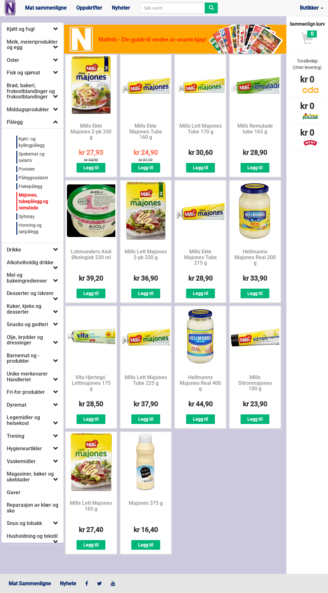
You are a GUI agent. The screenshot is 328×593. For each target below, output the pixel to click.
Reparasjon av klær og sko (32, 508)
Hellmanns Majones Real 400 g (200, 383)
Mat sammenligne (46, 8)
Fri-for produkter (26, 392)
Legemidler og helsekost (23, 420)
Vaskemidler (21, 461)
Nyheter (121, 8)
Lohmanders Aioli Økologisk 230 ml (91, 254)
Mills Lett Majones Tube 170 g (200, 129)
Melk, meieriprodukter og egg (32, 45)
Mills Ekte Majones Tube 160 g (145, 131)
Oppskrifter (89, 8)
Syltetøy (27, 216)
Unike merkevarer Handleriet (27, 377)
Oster (13, 60)
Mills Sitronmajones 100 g (255, 383)
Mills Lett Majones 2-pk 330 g (146, 254)
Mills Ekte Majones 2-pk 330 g (90, 131)
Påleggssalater (33, 177)
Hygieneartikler (24, 448)
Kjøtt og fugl (21, 29)
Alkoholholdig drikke (30, 262)
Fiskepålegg (30, 186)
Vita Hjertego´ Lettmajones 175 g (91, 383)
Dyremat (16, 405)
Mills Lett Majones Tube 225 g (146, 380)
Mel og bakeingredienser (27, 278)
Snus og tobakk (24, 523)
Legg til (91, 167)
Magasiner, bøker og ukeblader (30, 477)
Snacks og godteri (27, 324)
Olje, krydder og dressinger (25, 340)
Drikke (14, 250)
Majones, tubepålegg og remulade (33, 201)
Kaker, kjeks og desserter (24, 309)
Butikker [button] (311, 8)
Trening (15, 436)
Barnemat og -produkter (23, 358)
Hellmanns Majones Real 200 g (255, 257)
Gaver (13, 492)
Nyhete (68, 583)
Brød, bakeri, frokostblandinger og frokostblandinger (31, 91)
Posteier (27, 169)
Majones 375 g (146, 503)
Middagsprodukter (28, 109)
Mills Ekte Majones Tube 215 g (200, 257)
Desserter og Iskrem (30, 293)
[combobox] (172, 8)
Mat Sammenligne (30, 583)
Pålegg (15, 122)
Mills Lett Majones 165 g (91, 506)
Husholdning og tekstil (32, 536)
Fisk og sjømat (23, 73)
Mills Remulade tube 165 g (255, 129)
